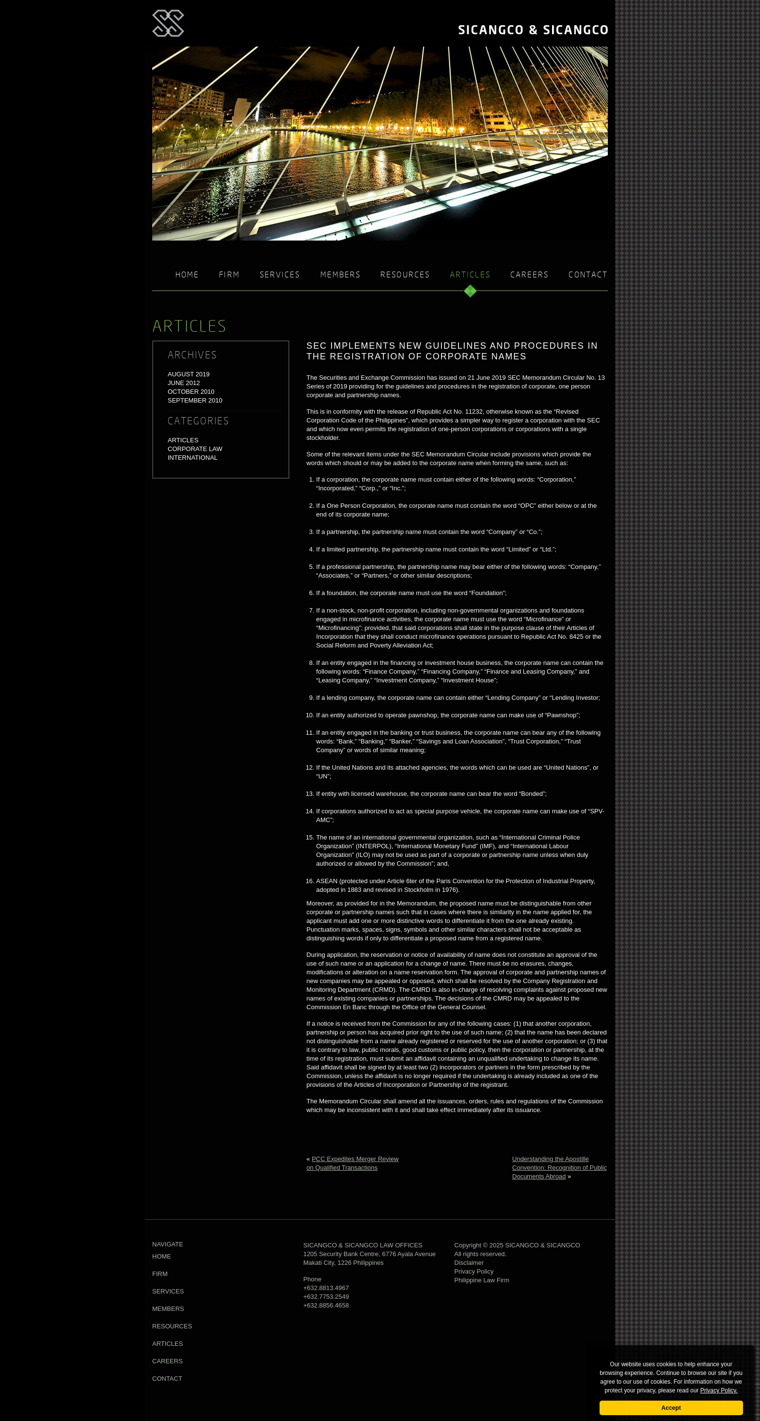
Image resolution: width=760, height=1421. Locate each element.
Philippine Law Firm (481, 1280)
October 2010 (191, 391)
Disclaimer (469, 1262)
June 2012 (184, 383)
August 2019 (188, 374)
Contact (588, 275)
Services (280, 275)
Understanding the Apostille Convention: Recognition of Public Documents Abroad (559, 1167)
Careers (529, 275)
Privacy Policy (473, 1271)
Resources (405, 275)
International (193, 457)
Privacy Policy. (719, 1390)
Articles (183, 440)
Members (340, 275)
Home (187, 275)
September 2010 (195, 400)
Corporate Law (195, 448)
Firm (229, 275)
